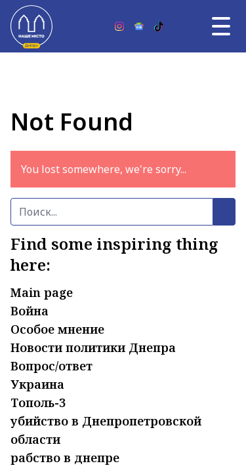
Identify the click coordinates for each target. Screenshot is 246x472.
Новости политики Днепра (93, 347)
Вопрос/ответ (51, 366)
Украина (37, 384)
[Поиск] (111, 212)
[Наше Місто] (31, 26)
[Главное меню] (221, 26)
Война (29, 311)
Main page (41, 292)
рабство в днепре (64, 457)
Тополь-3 (38, 402)
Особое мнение (57, 329)
